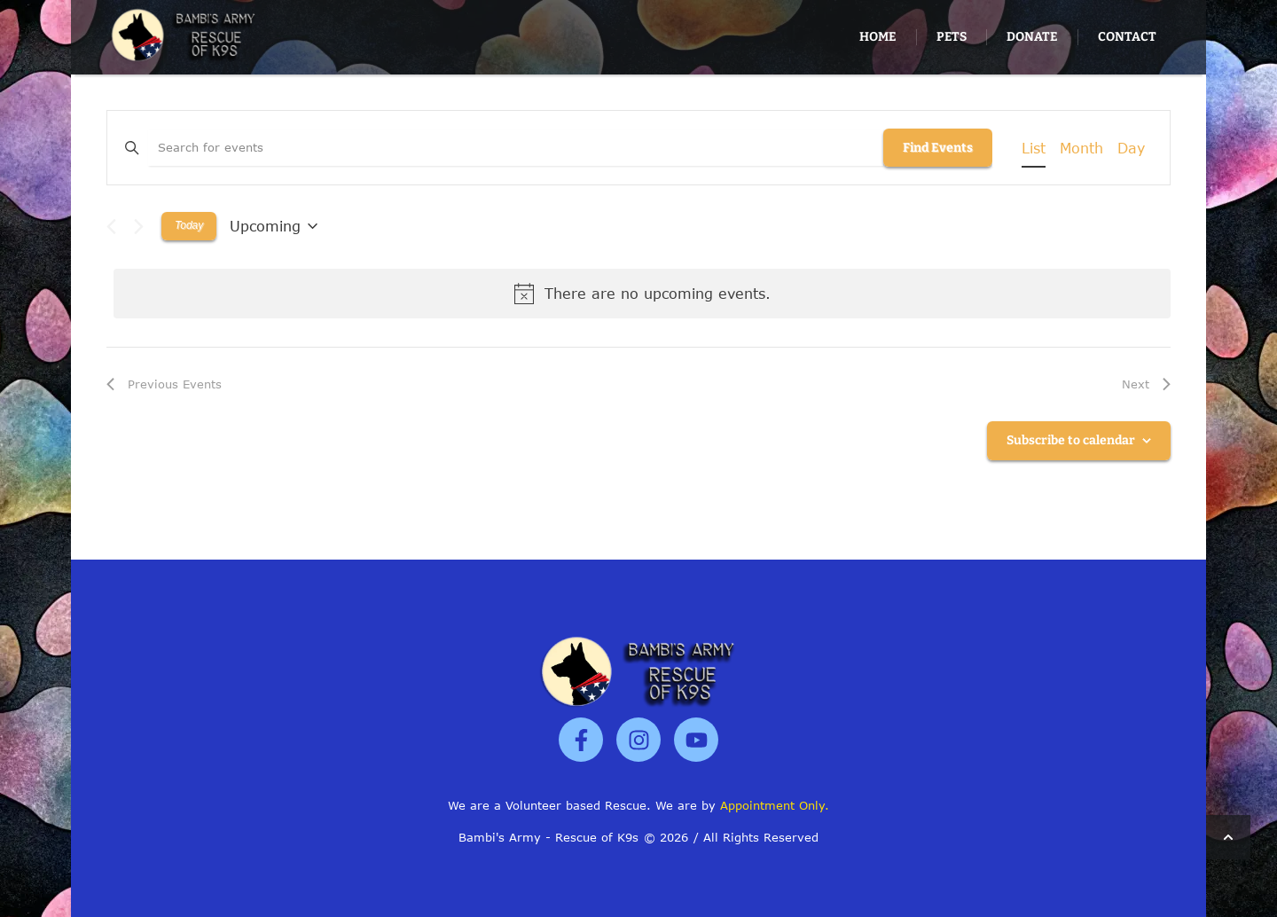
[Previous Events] (111, 226)
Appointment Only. (774, 805)
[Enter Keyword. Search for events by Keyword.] (515, 148)
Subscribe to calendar (1071, 440)
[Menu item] (878, 37)
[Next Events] (139, 226)
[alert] (642, 293)
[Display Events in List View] (1034, 148)
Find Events (938, 147)
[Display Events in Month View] (1081, 148)
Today (189, 225)
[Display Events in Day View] (1131, 148)
